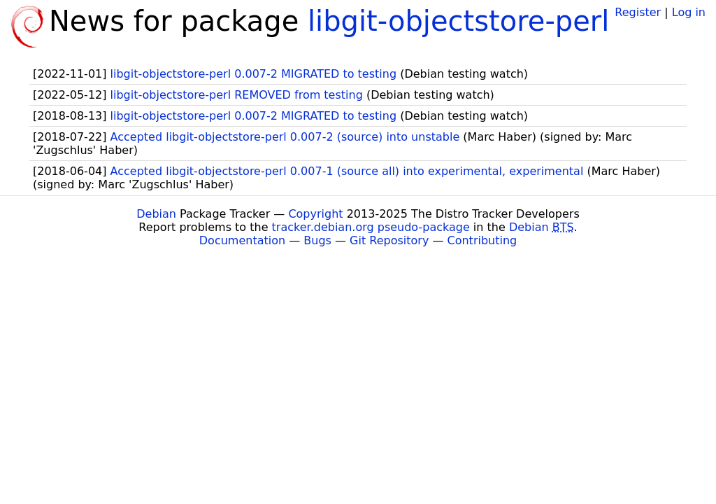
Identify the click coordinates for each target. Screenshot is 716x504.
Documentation (242, 240)
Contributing (482, 240)
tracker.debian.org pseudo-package (371, 227)
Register (638, 12)
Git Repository (389, 240)
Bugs (317, 240)
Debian (156, 213)
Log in (689, 12)
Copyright (315, 213)
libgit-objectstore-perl (458, 21)
